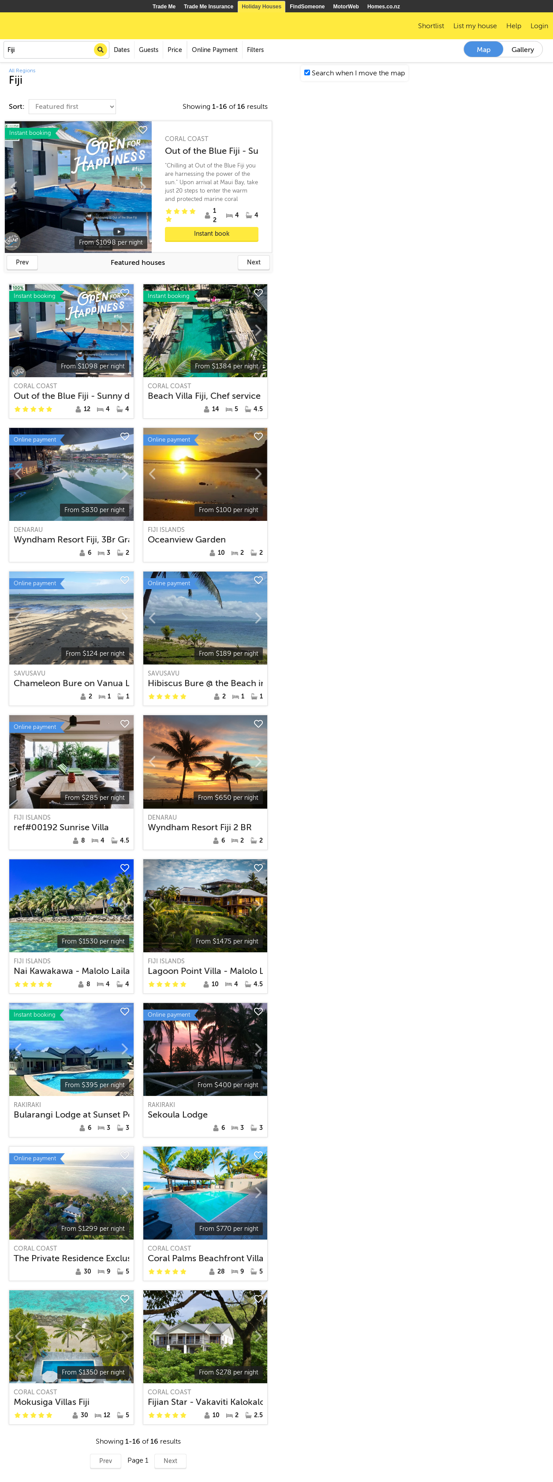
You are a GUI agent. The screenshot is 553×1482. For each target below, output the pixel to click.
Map (484, 50)
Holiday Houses (261, 7)
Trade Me (164, 7)
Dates (122, 50)
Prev (22, 262)
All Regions (22, 70)
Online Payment (215, 50)
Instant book (211, 233)
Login (539, 26)
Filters (255, 50)
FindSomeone (307, 7)
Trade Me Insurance (208, 7)
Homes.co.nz (383, 7)
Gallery (523, 50)
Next (254, 262)
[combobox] (56, 50)
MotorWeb (346, 7)
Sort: (17, 107)
